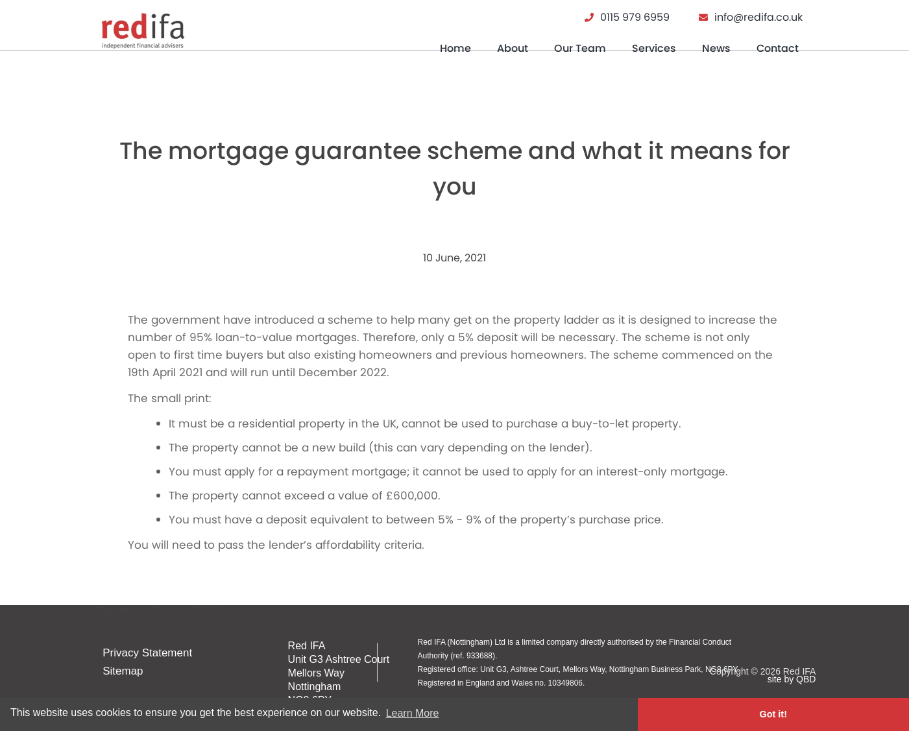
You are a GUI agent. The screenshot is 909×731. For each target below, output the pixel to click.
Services (654, 48)
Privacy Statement (149, 653)
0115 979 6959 (635, 17)
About (512, 48)
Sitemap (124, 672)
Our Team (580, 48)
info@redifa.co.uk (758, 17)
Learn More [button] (412, 713)
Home (455, 48)
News (716, 48)
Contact (778, 48)
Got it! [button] (845, 714)
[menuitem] (455, 53)
